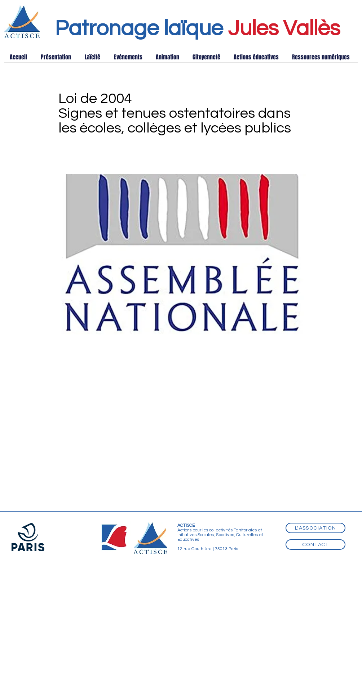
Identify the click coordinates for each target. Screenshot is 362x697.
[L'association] (315, 528)
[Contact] (315, 544)
